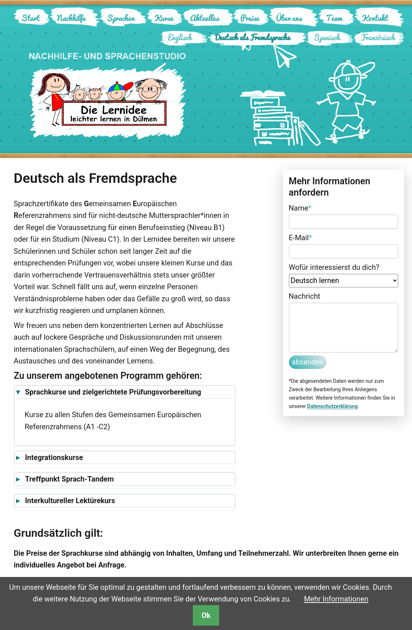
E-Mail (300, 237)
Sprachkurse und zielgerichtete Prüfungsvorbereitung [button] (113, 392)
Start (30, 17)
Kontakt (375, 17)
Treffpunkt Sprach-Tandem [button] (69, 479)
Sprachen (120, 17)
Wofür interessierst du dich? (334, 267)
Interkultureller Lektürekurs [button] (70, 500)
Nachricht (304, 296)
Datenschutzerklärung (332, 406)
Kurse (163, 17)
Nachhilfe (71, 17)
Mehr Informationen (336, 599)
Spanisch (326, 37)
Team (334, 17)
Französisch (378, 37)
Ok (206, 615)
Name (300, 207)
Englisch (180, 37)
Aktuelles (204, 17)
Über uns (289, 17)
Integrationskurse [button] (54, 457)
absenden (308, 362)
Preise (249, 17)
